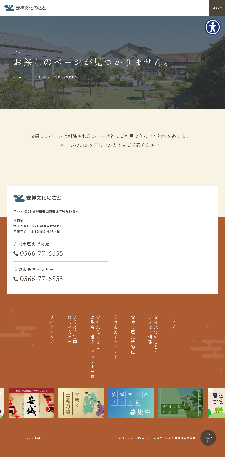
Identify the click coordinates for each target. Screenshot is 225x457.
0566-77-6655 (41, 253)
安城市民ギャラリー (115, 337)
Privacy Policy (33, 438)
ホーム (17, 77)
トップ (173, 322)
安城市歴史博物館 (133, 335)
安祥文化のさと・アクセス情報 (153, 335)
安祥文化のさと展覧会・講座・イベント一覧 (95, 347)
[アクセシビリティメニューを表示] (213, 27)
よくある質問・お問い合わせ (72, 332)
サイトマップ (52, 330)
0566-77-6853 (41, 279)
